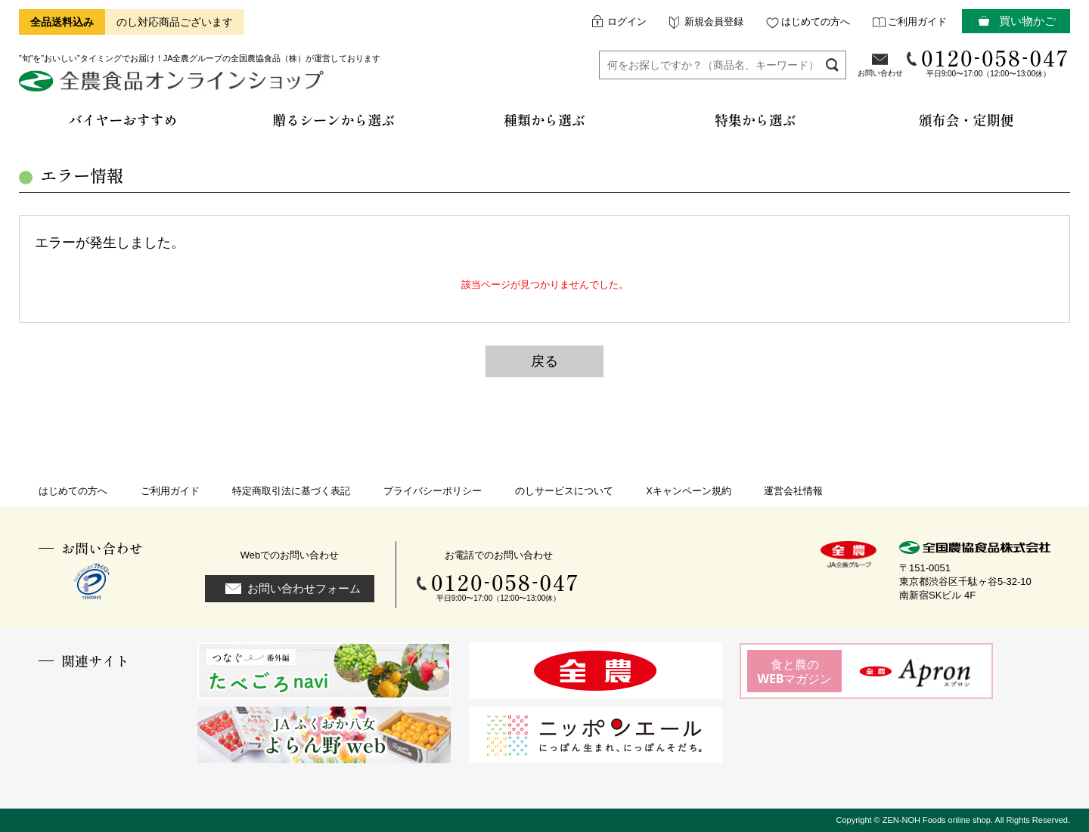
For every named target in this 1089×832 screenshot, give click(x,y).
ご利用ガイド (917, 21)
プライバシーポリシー (432, 490)
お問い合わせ (880, 73)
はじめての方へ (815, 21)
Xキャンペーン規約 (688, 490)
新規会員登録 (713, 21)
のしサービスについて (564, 490)
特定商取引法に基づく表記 (291, 490)
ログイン (627, 21)
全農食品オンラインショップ (173, 87)
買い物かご (1027, 20)
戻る (544, 361)
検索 (832, 64)
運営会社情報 (793, 490)
